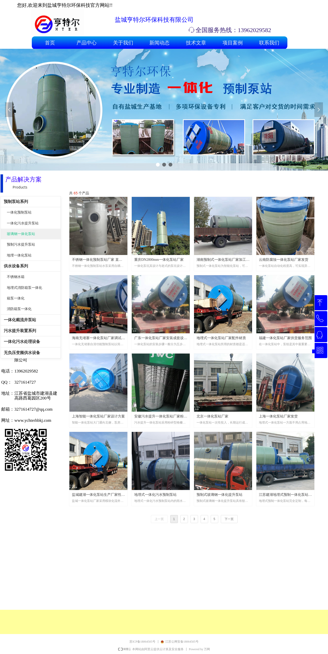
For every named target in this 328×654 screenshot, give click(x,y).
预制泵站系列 (16, 201)
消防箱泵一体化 (19, 309)
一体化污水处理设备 (22, 341)
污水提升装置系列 (20, 331)
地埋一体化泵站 (19, 255)
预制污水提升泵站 (21, 244)
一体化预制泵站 (19, 212)
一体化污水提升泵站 (23, 223)
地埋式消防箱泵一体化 (24, 288)
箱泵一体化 (15, 298)
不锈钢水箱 (15, 277)
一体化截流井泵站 (20, 320)
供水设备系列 (16, 266)
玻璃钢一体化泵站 (21, 234)
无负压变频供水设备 (22, 353)
